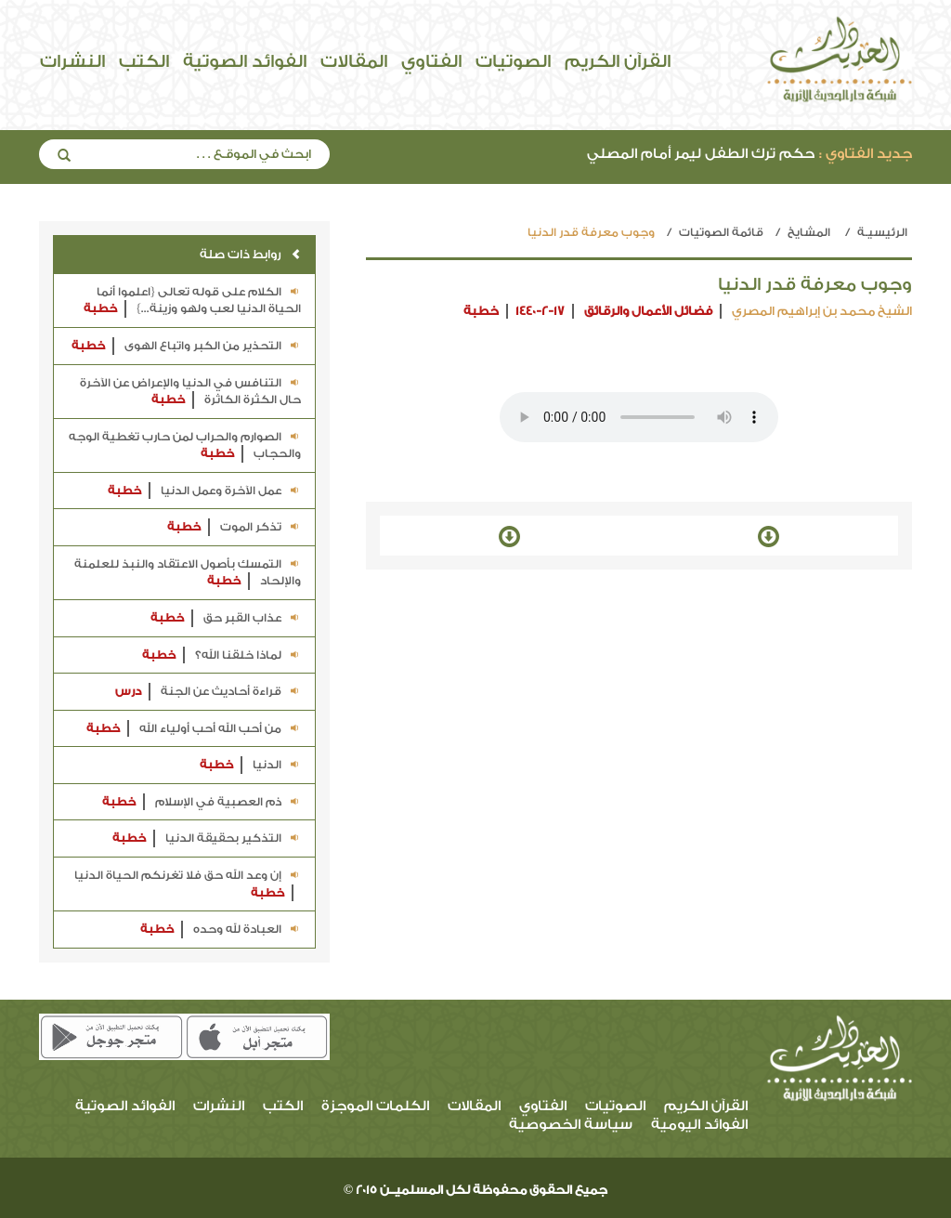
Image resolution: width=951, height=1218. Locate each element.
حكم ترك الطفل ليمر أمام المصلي (749, 154)
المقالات (353, 61)
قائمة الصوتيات (721, 232)
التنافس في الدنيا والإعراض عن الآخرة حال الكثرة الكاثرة (190, 392)
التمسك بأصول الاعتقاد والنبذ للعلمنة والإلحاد (187, 573)
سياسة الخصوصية (570, 1125)
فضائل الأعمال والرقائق (648, 311)
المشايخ (809, 232)
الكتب (144, 61)
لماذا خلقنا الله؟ (221, 655)
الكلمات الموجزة (375, 1106)
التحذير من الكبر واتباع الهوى (186, 346)
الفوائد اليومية (699, 1125)
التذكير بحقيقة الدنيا (206, 838)
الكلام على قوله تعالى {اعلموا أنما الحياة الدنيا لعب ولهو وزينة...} (192, 301)
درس (128, 691)
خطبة (481, 311)
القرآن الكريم (618, 61)
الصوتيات (513, 61)
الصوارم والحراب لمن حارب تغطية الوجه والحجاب (185, 446)
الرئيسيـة (882, 232)
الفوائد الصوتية (244, 61)
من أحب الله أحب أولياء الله (193, 729)
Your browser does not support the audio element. (639, 417)
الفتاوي (431, 61)
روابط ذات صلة (250, 254)
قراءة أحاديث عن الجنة (208, 692)
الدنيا (250, 765)
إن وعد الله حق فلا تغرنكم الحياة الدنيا (187, 885)
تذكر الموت (234, 527)
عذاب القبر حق (225, 618)
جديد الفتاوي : (865, 154)
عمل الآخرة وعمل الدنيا (204, 491)
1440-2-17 (540, 311)
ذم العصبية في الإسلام (201, 802)
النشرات (72, 61)
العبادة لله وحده (220, 929)
